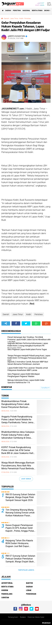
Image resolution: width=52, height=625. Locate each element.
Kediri (28, 314)
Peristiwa (17, 10)
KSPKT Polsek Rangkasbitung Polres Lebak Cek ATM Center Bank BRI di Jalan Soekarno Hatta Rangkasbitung (18, 450)
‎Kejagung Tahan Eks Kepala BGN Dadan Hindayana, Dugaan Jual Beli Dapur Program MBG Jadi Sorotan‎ (19, 543)
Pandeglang (6, 594)
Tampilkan (45, 388)
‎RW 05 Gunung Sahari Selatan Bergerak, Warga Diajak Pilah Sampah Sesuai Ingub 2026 (20, 497)
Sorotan (5, 597)
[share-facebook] (16, 323)
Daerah (8, 10)
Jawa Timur (17, 314)
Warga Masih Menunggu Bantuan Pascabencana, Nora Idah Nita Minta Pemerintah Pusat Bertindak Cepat (18, 465)
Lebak (28, 590)
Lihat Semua (26, 479)
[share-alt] (5, 323)
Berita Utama (37, 10)
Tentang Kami (13, 617)
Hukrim (4, 590)
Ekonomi (47, 10)
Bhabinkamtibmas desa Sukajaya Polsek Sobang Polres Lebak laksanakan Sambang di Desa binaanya (17, 435)
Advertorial (7, 583)
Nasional (26, 10)
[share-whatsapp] (36, 323)
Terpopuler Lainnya (26, 570)
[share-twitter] (26, 323)
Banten (29, 583)
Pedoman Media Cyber (36, 617)
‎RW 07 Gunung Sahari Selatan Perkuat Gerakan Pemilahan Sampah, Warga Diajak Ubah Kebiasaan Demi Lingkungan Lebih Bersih (20, 559)
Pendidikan (31, 594)
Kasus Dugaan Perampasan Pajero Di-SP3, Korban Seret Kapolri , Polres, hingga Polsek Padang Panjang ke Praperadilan (20, 528)
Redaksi (23, 617)
